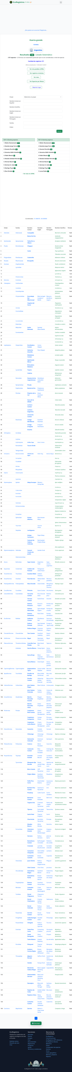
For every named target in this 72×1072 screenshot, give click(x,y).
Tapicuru (49, 643)
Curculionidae (19, 321)
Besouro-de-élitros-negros (49, 298)
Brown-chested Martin (40, 877)
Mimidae (18, 887)
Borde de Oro (31, 388)
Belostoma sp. (58, 453)
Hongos (30, 1038)
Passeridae (19, 913)
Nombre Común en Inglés (15, 112)
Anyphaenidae (20, 264)
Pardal (48, 913)
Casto (29, 251)
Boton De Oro (31, 236)
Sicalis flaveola (59, 956)
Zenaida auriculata (60, 599)
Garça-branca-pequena (49, 650)
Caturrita (49, 744)
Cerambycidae (20, 291)
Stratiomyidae (19, 472)
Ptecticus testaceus (60, 476)
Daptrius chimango (60, 734)
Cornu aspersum (59, 550)
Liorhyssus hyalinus (60, 469)
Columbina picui (59, 594)
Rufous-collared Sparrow (40, 924)
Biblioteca (49, 1043)
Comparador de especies (53, 1047)
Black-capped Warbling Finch (41, 969)
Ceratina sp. (58, 487)
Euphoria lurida (59, 336)
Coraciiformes (8, 697)
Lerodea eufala (59, 355)
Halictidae (18, 503)
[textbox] (42, 101)
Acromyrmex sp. (59, 496)
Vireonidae (19, 861)
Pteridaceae (19, 257)
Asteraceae (19, 233)
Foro (29, 1040)
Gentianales (7, 241)
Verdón (29, 963)
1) (12, 143)
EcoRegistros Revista (52, 1042)
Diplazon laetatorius (60, 511)
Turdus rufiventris (59, 906)
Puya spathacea (59, 251)
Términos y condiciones (34, 1049)
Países (48, 1045)
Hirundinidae (19, 871)
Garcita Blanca (31, 648)
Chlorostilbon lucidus (60, 678)
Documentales (32, 1042)
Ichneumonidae (20, 506)
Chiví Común (31, 867)
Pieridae (18, 393)
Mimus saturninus (60, 887)
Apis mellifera (58, 482)
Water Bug (40, 453)
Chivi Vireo (41, 867)
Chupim (49, 934)
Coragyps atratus (59, 685)
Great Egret (41, 662)
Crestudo (30, 846)
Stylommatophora (9, 550)
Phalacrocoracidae (21, 638)
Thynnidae (18, 525)
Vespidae (18, 530)
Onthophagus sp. (59, 339)
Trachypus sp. (58, 490)
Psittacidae (19, 744)
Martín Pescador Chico (30, 705)
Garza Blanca (31, 662)
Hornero (29, 836)
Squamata (7, 569)
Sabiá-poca (50, 899)
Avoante (49, 599)
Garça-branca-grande (49, 663)
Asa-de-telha (50, 939)
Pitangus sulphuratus (61, 797)
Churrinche (30, 819)
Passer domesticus (60, 913)
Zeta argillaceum (59, 547)
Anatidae (18, 579)
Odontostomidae (20, 557)
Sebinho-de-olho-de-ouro (50, 764)
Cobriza (29, 373)
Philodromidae (19, 277)
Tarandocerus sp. (59, 308)
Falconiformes (8, 729)
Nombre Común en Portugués (15, 118)
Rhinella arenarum (60, 562)
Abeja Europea (31, 482)
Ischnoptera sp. (58, 280)
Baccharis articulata (60, 233)
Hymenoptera (8, 482)
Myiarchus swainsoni (60, 788)
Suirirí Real (30, 814)
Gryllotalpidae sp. (59, 442)
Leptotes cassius (59, 370)
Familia (12, 123)
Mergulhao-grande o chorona (50, 585)
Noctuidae (19, 378)
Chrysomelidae (20, 296)
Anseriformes (8, 579)
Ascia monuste (59, 393)
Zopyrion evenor (59, 365)
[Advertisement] (36, 16)
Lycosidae (18, 267)
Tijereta (29, 809)
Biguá (29, 638)
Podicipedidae (20, 584)
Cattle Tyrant (41, 793)
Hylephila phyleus (60, 350)
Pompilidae (18, 514)
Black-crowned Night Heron (41, 656)
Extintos (48, 1049)
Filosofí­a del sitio (14, 1043)
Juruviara (49, 867)
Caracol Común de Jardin (30, 552)
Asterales (6, 233)
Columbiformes (8, 594)
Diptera (6, 472)
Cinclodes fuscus (59, 841)
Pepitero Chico (31, 995)
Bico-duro (49, 990)
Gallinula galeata (59, 628)
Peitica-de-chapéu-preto (50, 804)
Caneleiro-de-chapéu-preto (50, 757)
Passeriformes (8, 756)
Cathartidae (19, 685)
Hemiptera (6, 453)
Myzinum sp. (58, 525)
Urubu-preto (50, 685)
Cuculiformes (8, 590)
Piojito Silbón (31, 774)
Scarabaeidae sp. (59, 342)
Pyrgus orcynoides (60, 360)
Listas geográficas (51, 1053)
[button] (36, 69)
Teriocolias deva (59, 415)
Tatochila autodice (60, 405)
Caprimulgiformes (9, 668)
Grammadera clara (60, 450)
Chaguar (30, 246)
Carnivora (7, 1008)
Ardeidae (18, 648)
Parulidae (18, 944)
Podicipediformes (9, 584)
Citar (11, 1045)
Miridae (18, 466)
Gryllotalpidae (19, 442)
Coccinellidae (19, 311)
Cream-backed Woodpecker (41, 724)
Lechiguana (30, 530)
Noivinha (49, 824)
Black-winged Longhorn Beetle (41, 298)
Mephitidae (19, 1008)
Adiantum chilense (60, 257)
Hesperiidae (19, 345)
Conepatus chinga (60, 1008)
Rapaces (48, 1056)
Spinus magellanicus (60, 918)
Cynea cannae (59, 345)
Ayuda (29, 1047)
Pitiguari (49, 861)
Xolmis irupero (59, 824)
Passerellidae (19, 923)
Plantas (30, 1036)
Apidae (18, 482)
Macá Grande (31, 584)
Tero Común (31, 633)
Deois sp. (57, 458)
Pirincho (29, 590)
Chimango (30, 734)
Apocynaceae (19, 241)
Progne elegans (59, 871)
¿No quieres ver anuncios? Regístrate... (36, 30)
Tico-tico (49, 923)
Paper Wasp (41, 535)
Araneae (6, 264)
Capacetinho (50, 968)
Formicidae (18, 496)
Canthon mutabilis (60, 332)
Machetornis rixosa (60, 793)
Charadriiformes (8, 633)
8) (10, 165)
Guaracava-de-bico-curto (50, 782)
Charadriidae (19, 633)
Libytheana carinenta (60, 385)
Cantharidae (19, 283)
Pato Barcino (31, 579)
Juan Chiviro (31, 861)
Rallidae (18, 618)
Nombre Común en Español (15, 102)
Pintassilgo (50, 918)
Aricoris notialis (59, 425)
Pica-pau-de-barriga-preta (50, 724)
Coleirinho (49, 1002)
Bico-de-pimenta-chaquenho (50, 996)
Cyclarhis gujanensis (60, 861)
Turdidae (18, 894)
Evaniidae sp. (58, 493)
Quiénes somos (14, 1041)
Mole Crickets (41, 442)
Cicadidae (18, 461)
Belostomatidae (20, 453)
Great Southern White (40, 395)
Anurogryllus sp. (59, 439)
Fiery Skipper (41, 350)
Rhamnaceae (19, 261)
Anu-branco (50, 590)
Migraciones (31, 1043)
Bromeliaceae (19, 246)
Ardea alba (58, 662)
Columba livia (58, 613)
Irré (48, 788)
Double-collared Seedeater (40, 1003)
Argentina (38, 50)
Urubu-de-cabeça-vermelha (49, 692)
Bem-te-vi (49, 797)
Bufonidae (19, 562)
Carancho (30, 729)
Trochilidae (19, 673)
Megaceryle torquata (60, 697)
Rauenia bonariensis (60, 983)
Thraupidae (19, 956)
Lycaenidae (19, 370)
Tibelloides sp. (58, 277)
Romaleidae (19, 445)
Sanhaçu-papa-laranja (49, 985)
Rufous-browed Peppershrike (41, 862)
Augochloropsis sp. (59, 503)
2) (12, 146)
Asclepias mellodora (60, 241)
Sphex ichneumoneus (60, 522)
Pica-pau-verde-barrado (49, 712)
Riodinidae (19, 420)
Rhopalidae (19, 469)
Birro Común (31, 769)
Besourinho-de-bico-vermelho (50, 680)
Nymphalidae (19, 385)
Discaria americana (60, 261)
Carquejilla (30, 233)
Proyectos (30, 1045)
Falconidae (19, 729)
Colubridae (19, 569)
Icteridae (18, 929)
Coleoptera (7, 283)
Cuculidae (18, 590)
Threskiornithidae (21, 643)
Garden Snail (41, 550)
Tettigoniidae (19, 450)
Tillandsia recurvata (60, 254)
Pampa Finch (41, 963)
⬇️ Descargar (36, 1023)
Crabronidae (19, 490)
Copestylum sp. (58, 479)
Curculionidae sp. (59, 321)
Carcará (49, 729)
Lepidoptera (7, 345)
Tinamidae (19, 574)
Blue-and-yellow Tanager (40, 985)
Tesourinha (50, 809)
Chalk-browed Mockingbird (41, 889)
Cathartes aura (59, 690)
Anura (5, 562)
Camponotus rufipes (60, 500)
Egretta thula (58, 648)
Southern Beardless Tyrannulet (41, 776)
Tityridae (18, 756)
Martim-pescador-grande (49, 698)
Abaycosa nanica (59, 267)
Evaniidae (18, 493)
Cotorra (29, 744)
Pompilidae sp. (58, 514)
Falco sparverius (59, 739)
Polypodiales (7, 257)
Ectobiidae (18, 280)
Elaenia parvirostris (60, 781)
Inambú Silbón (31, 574)
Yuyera (29, 370)
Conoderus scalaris (60, 324)
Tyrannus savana (59, 809)
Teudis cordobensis (60, 264)
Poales (6, 246)
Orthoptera (7, 433)
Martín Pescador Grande (30, 698)
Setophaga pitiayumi (60, 944)
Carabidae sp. (58, 288)
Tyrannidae (19, 762)
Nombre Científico (15, 107)
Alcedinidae (19, 697)
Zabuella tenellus (59, 429)
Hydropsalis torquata (60, 668)
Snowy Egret (41, 648)
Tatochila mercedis (60, 410)
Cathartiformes (8, 685)
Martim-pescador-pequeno (49, 705)
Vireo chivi (57, 867)
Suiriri (48, 814)
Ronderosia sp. (58, 436)
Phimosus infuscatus (60, 643)
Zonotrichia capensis (60, 923)
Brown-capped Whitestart (41, 951)
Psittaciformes (8, 744)
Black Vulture (41, 685)
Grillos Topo (30, 442)
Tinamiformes (8, 574)
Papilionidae (19, 388)
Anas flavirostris (59, 579)
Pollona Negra (31, 628)
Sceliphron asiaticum (60, 517)
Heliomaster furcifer (60, 673)
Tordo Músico (31, 939)
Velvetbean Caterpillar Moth (41, 380)
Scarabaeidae (19, 332)
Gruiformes (7, 618)
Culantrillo (30, 257)
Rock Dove (41, 613)
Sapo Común (31, 562)
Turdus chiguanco (60, 894)
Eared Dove (41, 599)
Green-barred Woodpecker (41, 712)
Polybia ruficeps (59, 540)
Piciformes (7, 710)
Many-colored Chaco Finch (41, 996)
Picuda (29, 385)
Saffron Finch (41, 956)
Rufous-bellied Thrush (40, 908)
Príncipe (49, 819)
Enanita (29, 429)
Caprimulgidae (20, 668)
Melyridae (18, 327)
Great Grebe (41, 584)
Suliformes (7, 638)
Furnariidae (19, 829)
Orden (11, 127)
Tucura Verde (31, 445)
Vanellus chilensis (59, 633)
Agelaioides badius (60, 939)
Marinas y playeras (51, 1054)
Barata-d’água (50, 453)
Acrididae (18, 433)
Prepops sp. (58, 466)
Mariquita (49, 944)
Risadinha (49, 774)
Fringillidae (19, 918)
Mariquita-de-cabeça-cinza (50, 951)
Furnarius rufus (59, 836)
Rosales (6, 261)
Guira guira (58, 590)
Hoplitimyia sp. (58, 472)
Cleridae (18, 308)
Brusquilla (30, 261)
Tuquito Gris (31, 802)
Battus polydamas (60, 388)
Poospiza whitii (59, 974)
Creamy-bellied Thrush (40, 901)
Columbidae (19, 594)
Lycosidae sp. (58, 273)
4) (12, 152)
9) (10, 168)
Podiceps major (59, 584)
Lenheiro (49, 851)
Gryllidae (18, 439)
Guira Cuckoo (41, 590)
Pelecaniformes (8, 643)
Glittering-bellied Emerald (40, 680)
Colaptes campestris (60, 717)
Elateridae (18, 324)
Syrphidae (18, 479)
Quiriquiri (49, 739)
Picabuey (30, 793)
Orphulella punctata (60, 433)
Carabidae (18, 288)
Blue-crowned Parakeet (40, 750)
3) (11, 149)
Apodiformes (7, 673)
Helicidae (18, 550)
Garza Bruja (31, 655)
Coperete (49, 856)
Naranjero (30, 983)
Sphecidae (19, 517)
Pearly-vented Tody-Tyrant (41, 764)
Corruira (49, 882)
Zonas (48, 1051)
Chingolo (30, 923)
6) (13, 159)
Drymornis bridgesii (60, 829)
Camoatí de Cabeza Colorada (30, 542)
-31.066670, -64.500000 (40, 218)
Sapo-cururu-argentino (49, 564)
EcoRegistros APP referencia (54, 1040)
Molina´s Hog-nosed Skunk (41, 1010)
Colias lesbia (58, 400)
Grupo (11, 97)
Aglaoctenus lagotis (60, 270)
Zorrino (29, 1008)
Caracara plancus (59, 729)
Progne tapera (59, 876)
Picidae (18, 710)
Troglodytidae (20, 882)
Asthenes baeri (59, 851)
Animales (30, 1034)
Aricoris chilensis (59, 420)
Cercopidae (18, 458)
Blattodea (6, 280)
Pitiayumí (30, 944)
